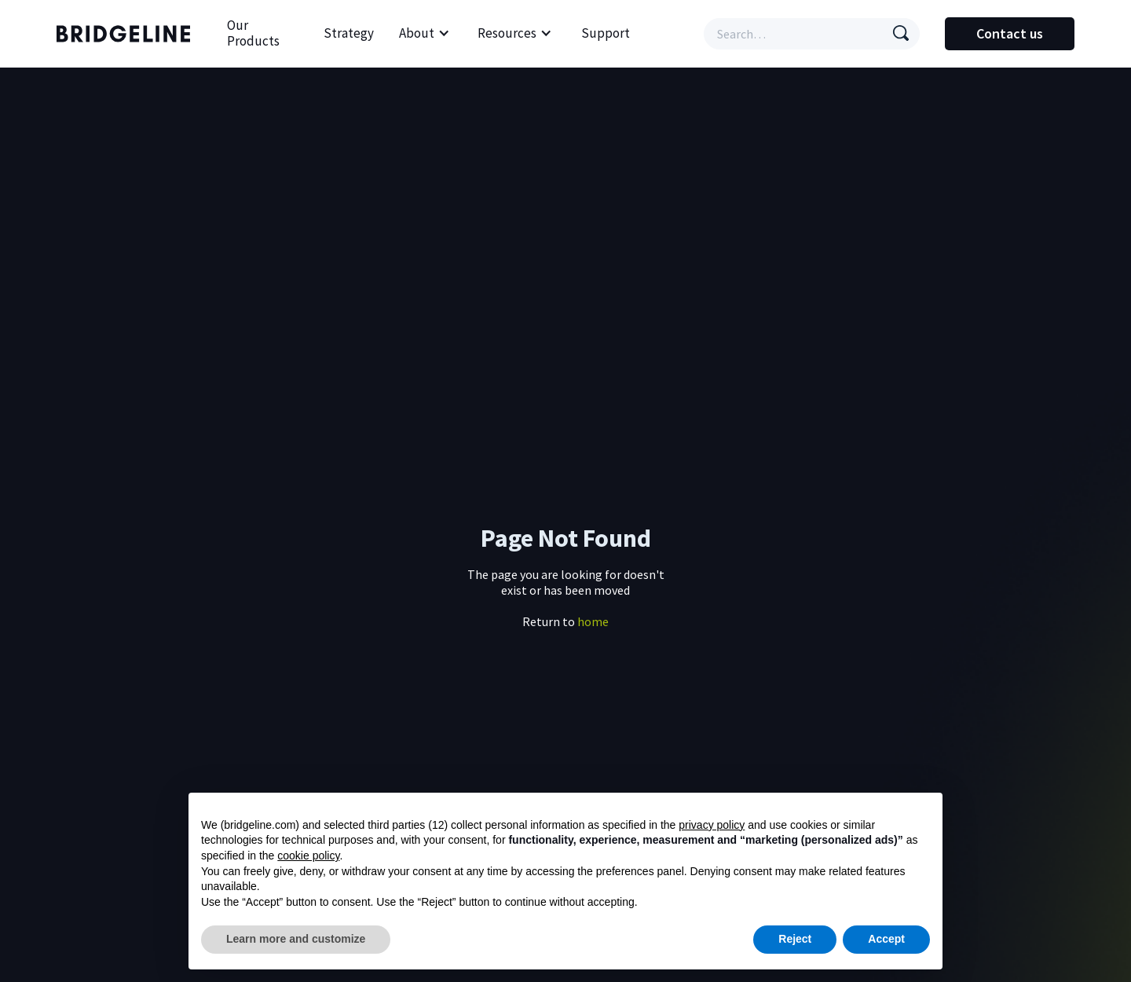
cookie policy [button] (308, 855)
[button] (424, 34)
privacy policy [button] (712, 825)
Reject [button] (794, 939)
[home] (127, 33)
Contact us (1009, 33)
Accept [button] (886, 939)
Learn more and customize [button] (295, 939)
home (593, 621)
